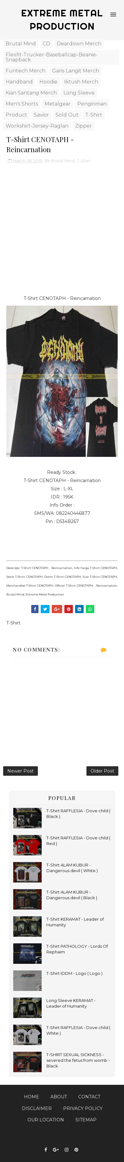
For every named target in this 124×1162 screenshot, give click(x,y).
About (58, 1097)
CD (46, 44)
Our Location (45, 1120)
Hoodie (48, 82)
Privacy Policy (83, 1108)
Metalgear (57, 104)
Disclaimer (37, 1108)
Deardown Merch (79, 44)
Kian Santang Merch (31, 93)
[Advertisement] (62, 232)
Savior (41, 115)
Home (31, 1097)
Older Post (102, 771)
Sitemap (86, 1120)
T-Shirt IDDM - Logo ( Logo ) (74, 973)
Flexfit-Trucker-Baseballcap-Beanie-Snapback (52, 57)
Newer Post (20, 771)
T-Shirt (93, 115)
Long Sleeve (79, 93)
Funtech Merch (25, 71)
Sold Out (67, 115)
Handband (19, 82)
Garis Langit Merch (75, 71)
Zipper (83, 126)
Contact (89, 1097)
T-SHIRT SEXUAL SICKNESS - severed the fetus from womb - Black (78, 1060)
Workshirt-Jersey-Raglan (37, 126)
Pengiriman (92, 104)
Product (16, 115)
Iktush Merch (81, 82)
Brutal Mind (21, 44)
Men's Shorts (22, 104)
